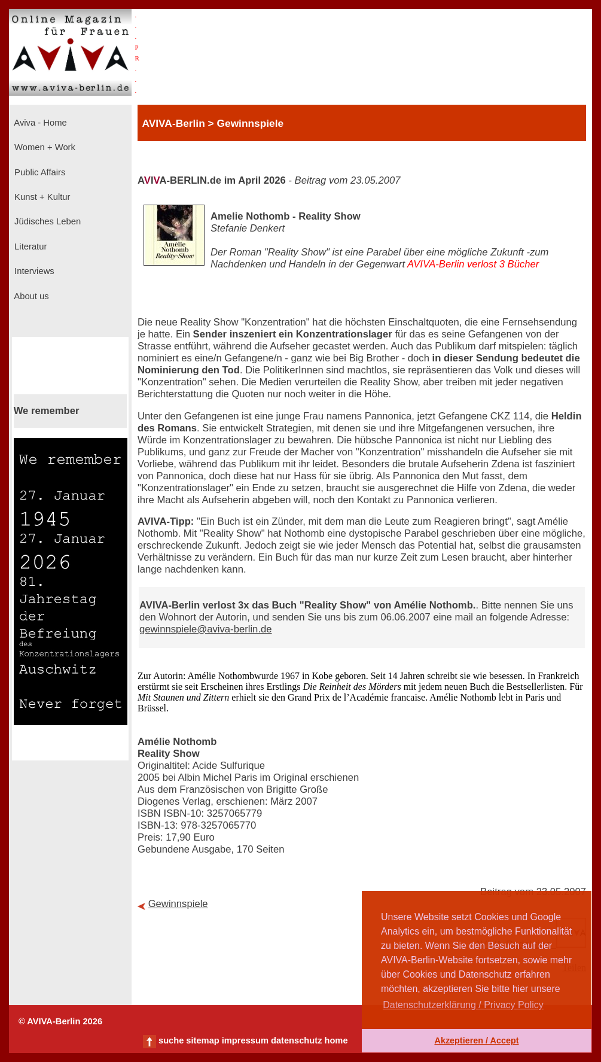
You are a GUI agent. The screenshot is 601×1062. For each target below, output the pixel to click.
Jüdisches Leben (46, 221)
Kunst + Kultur (41, 197)
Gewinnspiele (178, 903)
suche (171, 1040)
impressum (245, 1040)
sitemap (202, 1040)
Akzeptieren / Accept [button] (476, 1040)
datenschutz (296, 1040)
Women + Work (43, 147)
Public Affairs (38, 172)
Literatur (29, 246)
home (335, 1040)
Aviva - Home (39, 122)
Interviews (33, 271)
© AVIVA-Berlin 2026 (60, 1021)
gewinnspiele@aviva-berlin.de (205, 629)
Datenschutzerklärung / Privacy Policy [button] (463, 1005)
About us (30, 296)
